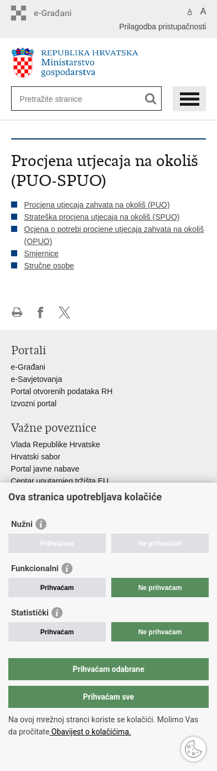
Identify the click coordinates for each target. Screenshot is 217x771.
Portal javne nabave (45, 468)
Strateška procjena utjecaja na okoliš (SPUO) (102, 217)
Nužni (22, 524)
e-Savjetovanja (37, 379)
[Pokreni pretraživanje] (151, 99)
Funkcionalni (35, 568)
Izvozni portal (33, 403)
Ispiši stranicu (17, 312)
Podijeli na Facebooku (40, 312)
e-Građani (28, 367)
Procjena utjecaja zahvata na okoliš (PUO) (97, 204)
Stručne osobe (49, 265)
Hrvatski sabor (35, 456)
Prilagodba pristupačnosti (162, 26)
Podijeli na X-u (64, 312)
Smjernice (41, 253)
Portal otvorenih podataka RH (62, 391)
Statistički (30, 613)
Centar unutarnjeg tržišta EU (60, 481)
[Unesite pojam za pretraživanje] (60, 99)
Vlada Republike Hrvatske (55, 444)
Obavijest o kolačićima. (90, 731)
